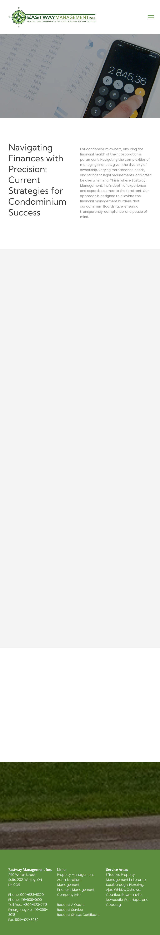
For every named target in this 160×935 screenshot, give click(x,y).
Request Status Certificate (78, 914)
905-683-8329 (32, 894)
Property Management (75, 874)
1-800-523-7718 (35, 904)
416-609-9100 (31, 899)
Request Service (70, 909)
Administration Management (68, 882)
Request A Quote (71, 904)
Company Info (69, 894)
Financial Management (75, 889)
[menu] (150, 17)
